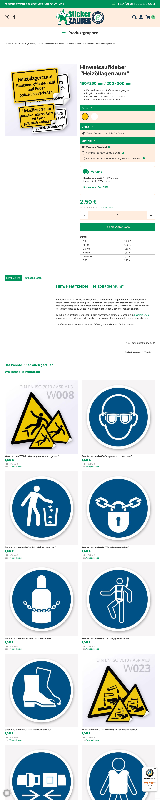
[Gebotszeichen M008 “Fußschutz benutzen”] (41, 655)
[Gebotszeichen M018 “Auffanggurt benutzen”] (118, 563)
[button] (7, 793)
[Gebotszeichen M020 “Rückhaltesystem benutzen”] (41, 746)
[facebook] (14, 17)
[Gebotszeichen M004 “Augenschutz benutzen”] (118, 381)
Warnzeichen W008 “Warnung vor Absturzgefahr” (32, 456)
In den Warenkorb (118, 227)
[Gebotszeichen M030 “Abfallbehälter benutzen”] (41, 472)
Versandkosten (106, 207)
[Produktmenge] (118, 215)
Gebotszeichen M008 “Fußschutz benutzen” (28, 729)
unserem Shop (141, 315)
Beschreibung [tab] (13, 278)
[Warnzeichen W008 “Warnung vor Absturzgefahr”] (41, 381)
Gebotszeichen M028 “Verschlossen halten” (105, 547)
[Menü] (155, 769)
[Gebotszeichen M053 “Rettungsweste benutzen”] (118, 746)
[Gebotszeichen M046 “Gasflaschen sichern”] (41, 563)
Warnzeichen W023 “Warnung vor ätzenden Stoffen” (110, 729)
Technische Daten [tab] (32, 277)
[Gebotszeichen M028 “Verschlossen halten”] (118, 472)
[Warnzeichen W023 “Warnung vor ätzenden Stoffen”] (118, 655)
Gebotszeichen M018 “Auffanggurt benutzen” (106, 638)
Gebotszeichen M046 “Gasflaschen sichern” (29, 638)
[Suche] (134, 17)
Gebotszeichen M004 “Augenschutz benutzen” (107, 456)
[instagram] (7, 17)
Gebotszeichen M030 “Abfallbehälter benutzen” (30, 547)
